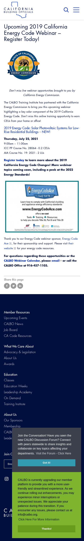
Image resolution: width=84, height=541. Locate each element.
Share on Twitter (13, 286)
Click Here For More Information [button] (38, 519)
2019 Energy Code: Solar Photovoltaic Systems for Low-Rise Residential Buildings (42, 130)
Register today (14, 160)
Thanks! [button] (46, 528)
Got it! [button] (46, 466)
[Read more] (42, 65)
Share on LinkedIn (20, 286)
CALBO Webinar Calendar (22, 260)
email (56, 260)
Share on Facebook (7, 286)
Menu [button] (76, 10)
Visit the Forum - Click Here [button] (53, 457)
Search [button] (67, 10)
